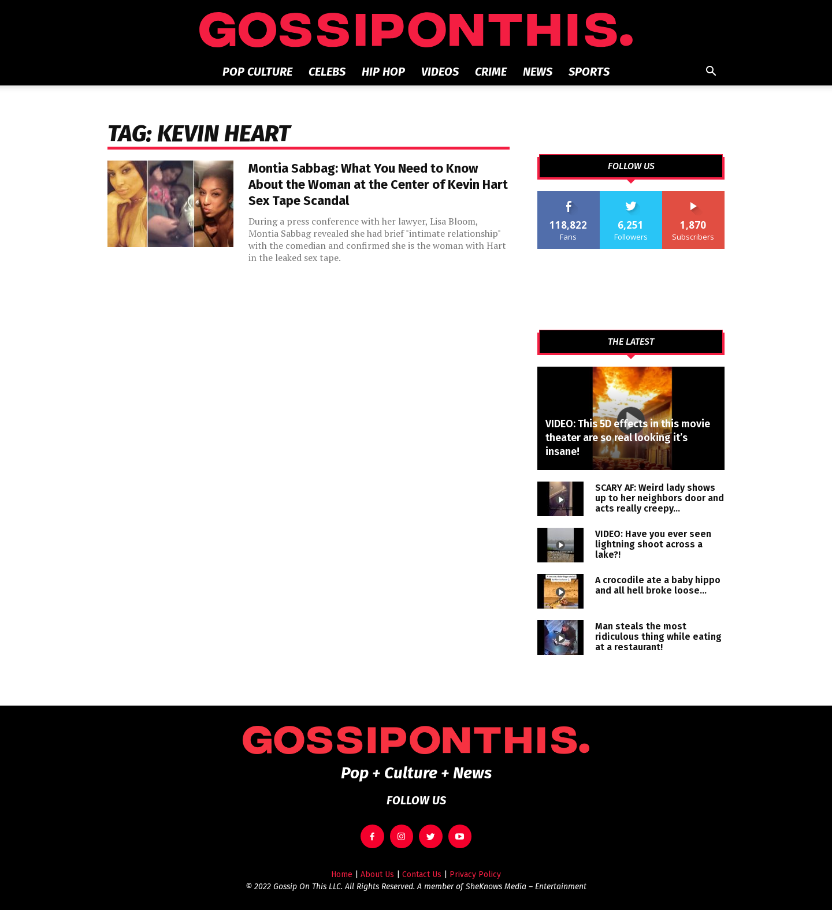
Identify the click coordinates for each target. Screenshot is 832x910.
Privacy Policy (475, 874)
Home (341, 874)
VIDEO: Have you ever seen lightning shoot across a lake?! (653, 544)
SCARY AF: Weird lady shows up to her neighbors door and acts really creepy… (659, 498)
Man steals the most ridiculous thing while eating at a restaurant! (658, 636)
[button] (711, 72)
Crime (491, 72)
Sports (589, 72)
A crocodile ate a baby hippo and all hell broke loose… (657, 585)
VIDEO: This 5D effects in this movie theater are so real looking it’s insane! (627, 437)
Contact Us (421, 874)
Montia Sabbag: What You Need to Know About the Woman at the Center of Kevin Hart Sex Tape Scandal (378, 184)
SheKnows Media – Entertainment (526, 887)
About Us (377, 874)
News (537, 72)
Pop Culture (257, 72)
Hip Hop (383, 72)
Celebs (327, 72)
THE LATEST (631, 341)
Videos (440, 72)
